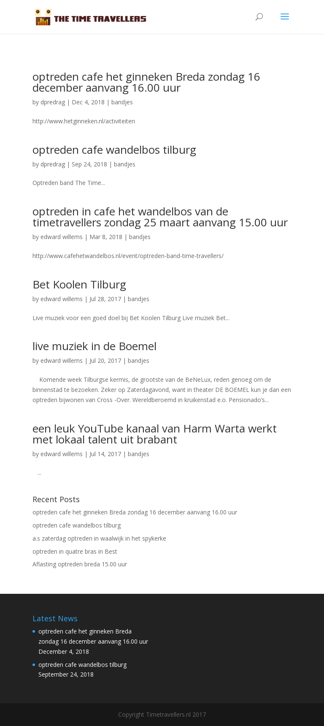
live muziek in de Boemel (94, 345)
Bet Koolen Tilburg (79, 284)
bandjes (122, 102)
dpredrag (52, 102)
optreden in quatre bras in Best (74, 551)
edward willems (61, 237)
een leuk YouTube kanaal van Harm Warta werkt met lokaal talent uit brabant (154, 434)
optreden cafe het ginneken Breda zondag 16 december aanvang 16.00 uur (146, 82)
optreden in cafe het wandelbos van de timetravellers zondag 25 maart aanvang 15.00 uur (160, 217)
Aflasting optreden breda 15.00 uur (79, 564)
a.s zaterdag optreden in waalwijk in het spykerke (99, 538)
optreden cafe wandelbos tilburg (114, 149)
